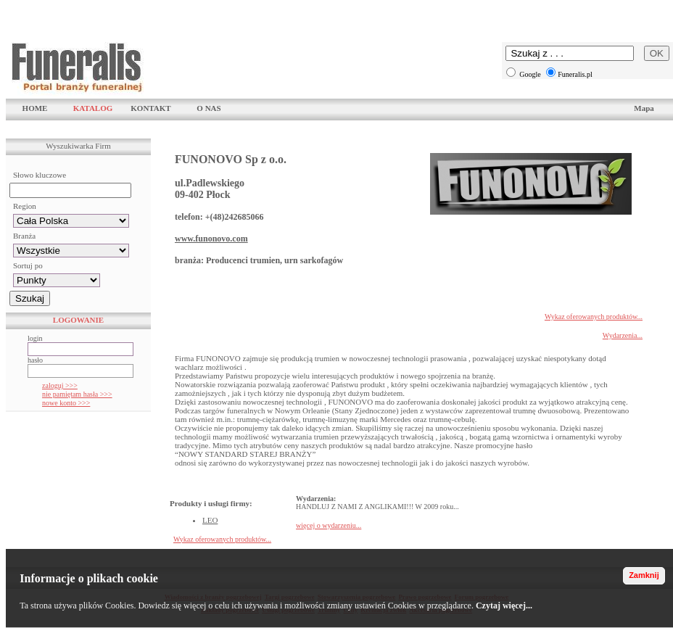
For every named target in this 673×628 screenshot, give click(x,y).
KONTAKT (150, 108)
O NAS (208, 108)
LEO (210, 520)
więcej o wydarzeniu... (328, 525)
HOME (35, 108)
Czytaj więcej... (504, 605)
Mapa (644, 108)
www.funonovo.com (211, 239)
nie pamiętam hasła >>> (77, 394)
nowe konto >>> (66, 403)
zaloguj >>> (60, 385)
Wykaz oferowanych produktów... (594, 317)
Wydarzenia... (623, 335)
